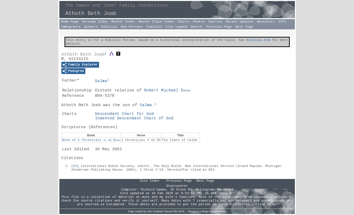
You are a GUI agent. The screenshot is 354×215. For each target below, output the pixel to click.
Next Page (244, 27)
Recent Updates (239, 22)
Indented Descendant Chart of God (134, 118)
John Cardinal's (155, 211)
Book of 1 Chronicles (91, 140)
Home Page (70, 22)
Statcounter (177, 186)
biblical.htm (258, 40)
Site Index (149, 181)
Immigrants (70, 27)
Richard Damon (153, 189)
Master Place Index (156, 22)
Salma (101, 81)
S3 (75, 166)
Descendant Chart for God (124, 114)
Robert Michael (167, 90)
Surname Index (95, 22)
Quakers (91, 27)
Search (197, 27)
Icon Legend (176, 27)
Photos (199, 22)
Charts (183, 22)
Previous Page (219, 27)
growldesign (219, 211)
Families (154, 27)
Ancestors (266, 22)
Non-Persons (132, 27)
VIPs (282, 22)
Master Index (123, 22)
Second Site (171, 211)
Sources (215, 22)
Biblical (109, 27)
